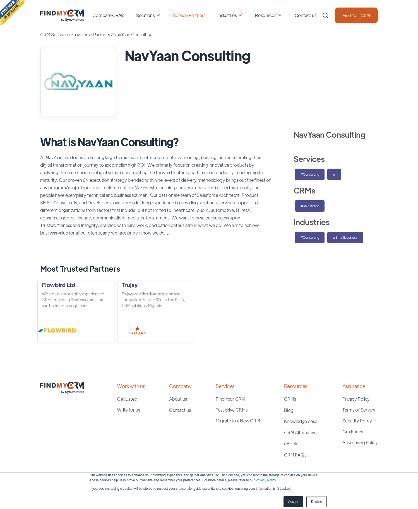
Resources (265, 15)
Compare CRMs (108, 15)
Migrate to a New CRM (238, 421)
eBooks (291, 443)
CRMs (290, 399)
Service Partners (189, 15)
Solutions (145, 15)
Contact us (305, 15)
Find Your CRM (356, 15)
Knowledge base (300, 421)
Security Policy (357, 421)
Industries (227, 15)
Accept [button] (293, 502)
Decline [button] (316, 502)
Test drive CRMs (232, 410)
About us (178, 399)
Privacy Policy (266, 480)
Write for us (128, 410)
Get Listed (127, 399)
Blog (289, 410)
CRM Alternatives (301, 432)
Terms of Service (358, 410)
